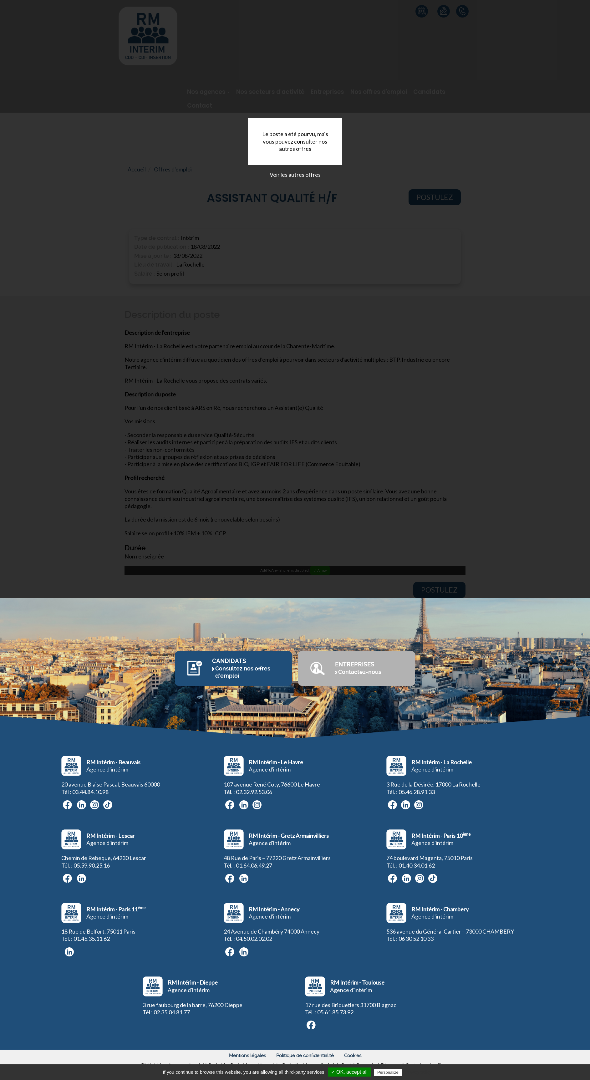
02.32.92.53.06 (254, 791)
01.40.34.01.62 (417, 865)
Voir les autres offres (295, 174)
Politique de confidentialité (305, 1055)
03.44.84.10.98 (90, 791)
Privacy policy (418, 1072)
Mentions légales (247, 1055)
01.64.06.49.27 (254, 865)
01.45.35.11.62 (92, 938)
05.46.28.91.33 (417, 791)
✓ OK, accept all (349, 1072)
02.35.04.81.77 (172, 1012)
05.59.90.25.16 (92, 865)
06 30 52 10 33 (416, 938)
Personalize (388, 1072)
